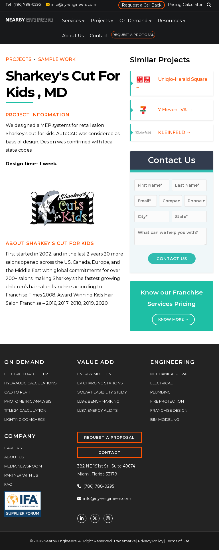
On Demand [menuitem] (133, 20)
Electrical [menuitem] (161, 383)
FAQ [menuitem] (8, 484)
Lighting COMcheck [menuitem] (24, 419)
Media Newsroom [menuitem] (23, 466)
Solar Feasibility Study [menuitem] (102, 392)
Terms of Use (178, 541)
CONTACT (109, 452)
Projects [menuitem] (100, 20)
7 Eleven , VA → (175, 109)
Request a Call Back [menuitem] (141, 5)
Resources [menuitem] (170, 20)
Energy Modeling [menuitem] (95, 374)
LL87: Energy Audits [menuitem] (97, 410)
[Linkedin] (81, 518)
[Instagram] (108, 518)
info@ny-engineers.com (73, 4)
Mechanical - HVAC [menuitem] (169, 374)
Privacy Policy (150, 541)
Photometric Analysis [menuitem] (28, 401)
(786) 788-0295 (95, 486)
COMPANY (20, 436)
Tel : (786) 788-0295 (23, 4)
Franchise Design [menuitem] (168, 410)
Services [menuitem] (71, 20)
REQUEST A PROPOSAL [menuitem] (133, 34)
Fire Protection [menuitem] (167, 401)
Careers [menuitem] (13, 448)
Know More (173, 319)
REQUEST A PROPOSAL (109, 437)
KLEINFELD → (174, 132)
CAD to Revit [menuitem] (17, 392)
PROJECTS (18, 59)
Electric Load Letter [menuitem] (26, 374)
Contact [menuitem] (99, 35)
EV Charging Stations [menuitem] (100, 383)
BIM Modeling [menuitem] (164, 419)
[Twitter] (95, 518)
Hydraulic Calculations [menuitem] (30, 383)
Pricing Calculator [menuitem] (185, 4)
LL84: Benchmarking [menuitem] (98, 401)
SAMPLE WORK (57, 59)
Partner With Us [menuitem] (21, 475)
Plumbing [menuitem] (160, 392)
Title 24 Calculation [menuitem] (25, 410)
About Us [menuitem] (73, 35)
